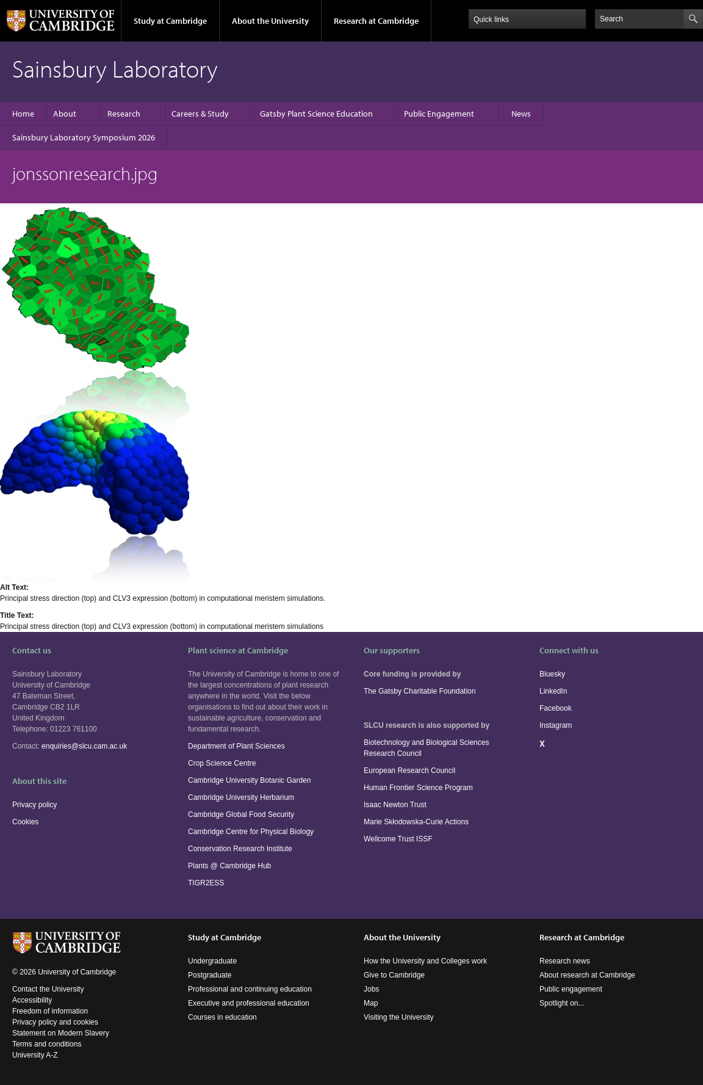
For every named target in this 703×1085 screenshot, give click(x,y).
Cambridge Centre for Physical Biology (251, 831)
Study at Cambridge (170, 20)
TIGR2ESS (206, 883)
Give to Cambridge (394, 975)
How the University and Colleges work (425, 961)
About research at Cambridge (587, 975)
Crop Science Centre (222, 763)
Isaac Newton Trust (395, 804)
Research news (564, 961)
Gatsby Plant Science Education (316, 113)
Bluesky (552, 674)
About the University (270, 20)
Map (371, 1003)
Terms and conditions (46, 1044)
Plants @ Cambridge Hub (229, 866)
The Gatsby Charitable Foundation (419, 691)
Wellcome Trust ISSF (398, 839)
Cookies (25, 822)
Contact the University (48, 989)
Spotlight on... (561, 1003)
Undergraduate (212, 961)
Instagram (555, 725)
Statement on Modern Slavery (60, 1033)
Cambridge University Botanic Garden (249, 780)
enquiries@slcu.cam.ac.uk (84, 746)
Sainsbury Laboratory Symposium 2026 (83, 137)
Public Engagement (439, 113)
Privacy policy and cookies (55, 1022)
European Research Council (409, 770)
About (64, 113)
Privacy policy (34, 804)
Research (123, 113)
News (521, 113)
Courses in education (222, 1017)
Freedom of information (50, 1011)
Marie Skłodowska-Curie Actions (416, 822)
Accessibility (32, 1000)
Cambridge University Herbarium (241, 797)
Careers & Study (200, 113)
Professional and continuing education (250, 989)
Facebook (555, 708)
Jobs (371, 989)
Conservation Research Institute (240, 848)
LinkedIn (553, 691)
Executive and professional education (248, 1003)
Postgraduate (209, 975)
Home (23, 113)
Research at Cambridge (376, 20)
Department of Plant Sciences (236, 746)
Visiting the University (399, 1017)
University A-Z (35, 1055)
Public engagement (570, 989)
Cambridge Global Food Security (241, 814)
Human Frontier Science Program (418, 787)
